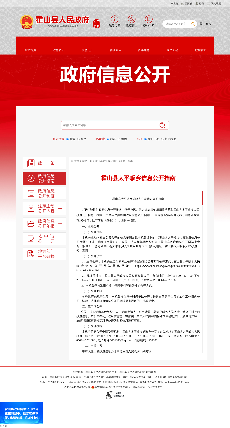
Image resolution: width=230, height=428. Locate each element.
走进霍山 (131, 25)
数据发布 (200, 50)
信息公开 (87, 50)
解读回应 (115, 50)
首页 (76, 161)
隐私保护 (96, 382)
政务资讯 (59, 50)
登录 (201, 3)
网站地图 (216, 3)
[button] (173, 3)
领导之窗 (114, 25)
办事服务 (144, 50)
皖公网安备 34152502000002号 (111, 387)
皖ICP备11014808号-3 (77, 387)
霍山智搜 (205, 23)
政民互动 (172, 50)
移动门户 (149, 25)
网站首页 (30, 50)
